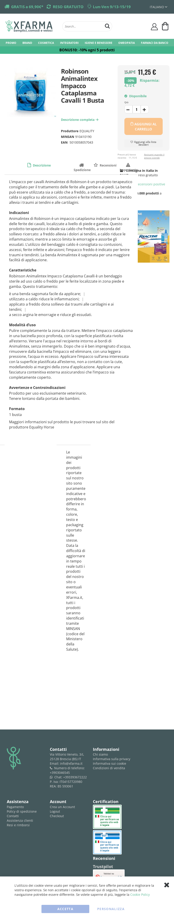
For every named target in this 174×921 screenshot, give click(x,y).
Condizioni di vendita (109, 768)
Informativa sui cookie (109, 763)
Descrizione (41, 165)
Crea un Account (62, 807)
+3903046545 (60, 772)
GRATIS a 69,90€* (27, 6)
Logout (55, 811)
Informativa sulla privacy (111, 759)
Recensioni (107, 165)
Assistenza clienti (20, 820)
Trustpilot (103, 866)
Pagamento (15, 807)
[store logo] (32, 26)
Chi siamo (100, 754)
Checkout (57, 816)
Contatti (13, 816)
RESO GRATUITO (68, 6)
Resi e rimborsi (18, 825)
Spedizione (82, 165)
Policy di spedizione (22, 811)
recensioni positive (142, 184)
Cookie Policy (140, 894)
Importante (129, 165)
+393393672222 (75, 777)
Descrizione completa (80, 119)
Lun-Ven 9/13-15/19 (112, 6)
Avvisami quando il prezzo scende (154, 156)
